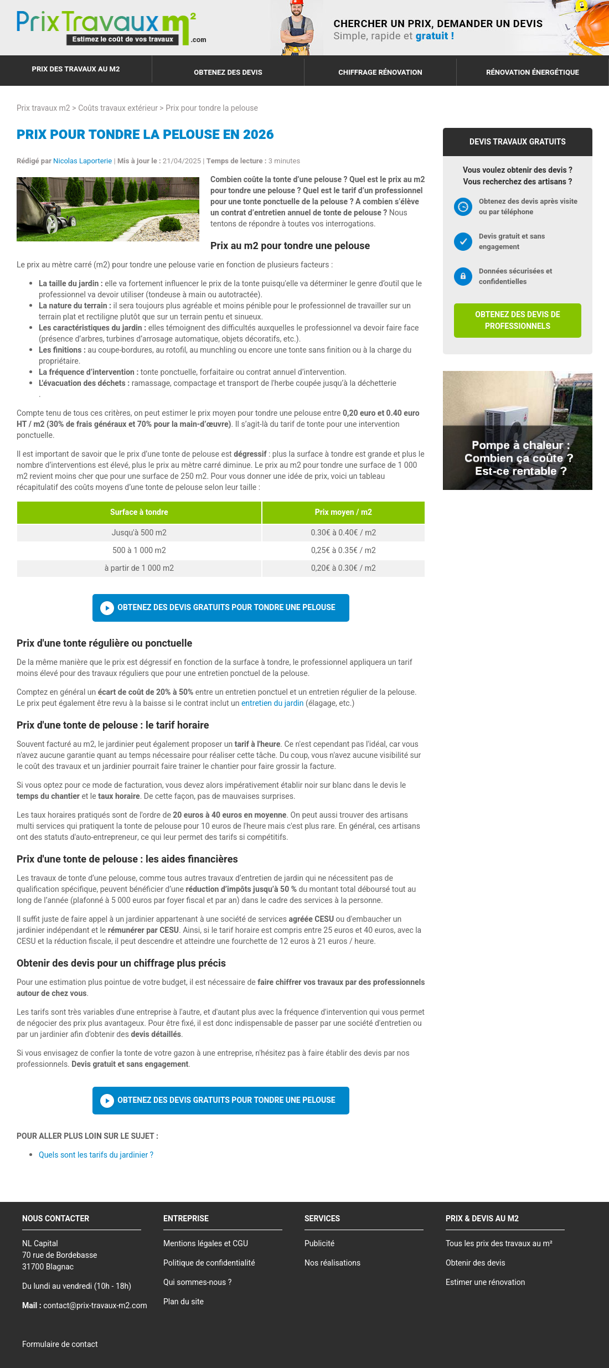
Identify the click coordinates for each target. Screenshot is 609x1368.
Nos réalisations (332, 1263)
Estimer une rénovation (485, 1282)
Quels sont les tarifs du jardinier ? (96, 1155)
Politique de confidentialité (209, 1263)
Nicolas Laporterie (82, 161)
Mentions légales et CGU (205, 1244)
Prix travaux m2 (43, 108)
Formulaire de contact (59, 1344)
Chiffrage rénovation (380, 72)
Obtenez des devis (228, 72)
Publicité (319, 1244)
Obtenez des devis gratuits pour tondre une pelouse (226, 607)
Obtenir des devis (475, 1263)
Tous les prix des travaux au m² (499, 1244)
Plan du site (183, 1302)
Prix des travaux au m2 (76, 69)
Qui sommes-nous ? (197, 1282)
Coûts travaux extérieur (118, 108)
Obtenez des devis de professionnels (517, 320)
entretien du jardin (272, 703)
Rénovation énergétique (532, 72)
